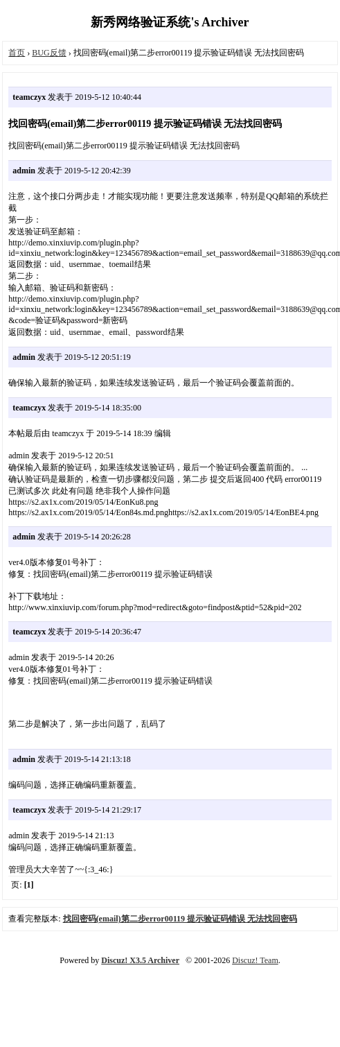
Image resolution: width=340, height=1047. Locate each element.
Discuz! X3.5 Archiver (140, 960)
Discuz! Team (255, 960)
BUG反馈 (49, 53)
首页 (16, 53)
